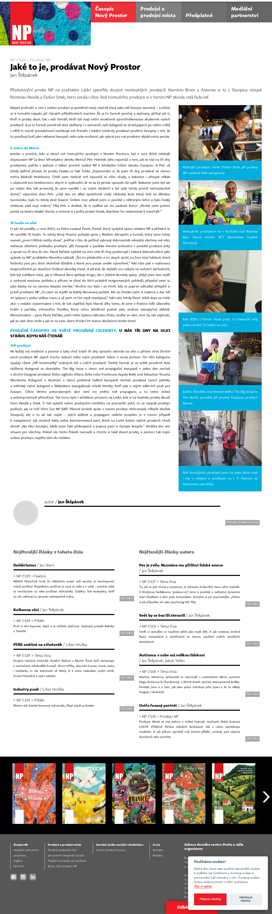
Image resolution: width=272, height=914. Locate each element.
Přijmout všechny (210, 899)
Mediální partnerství (26, 850)
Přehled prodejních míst (62, 850)
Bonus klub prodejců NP (62, 866)
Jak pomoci (20, 855)
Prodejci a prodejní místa (64, 845)
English (18, 861)
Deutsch (19, 866)
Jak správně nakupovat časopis (66, 855)
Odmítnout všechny (245, 899)
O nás (156, 845)
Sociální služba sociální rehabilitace (119, 845)
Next (266, 811)
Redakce (158, 855)
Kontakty (158, 850)
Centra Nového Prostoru (111, 850)
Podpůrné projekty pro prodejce (67, 861)
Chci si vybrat (203, 886)
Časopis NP (21, 845)
